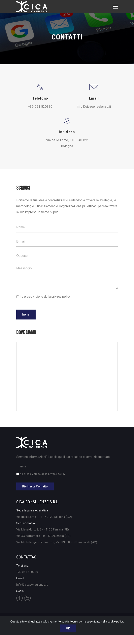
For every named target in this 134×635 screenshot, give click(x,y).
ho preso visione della (45, 296)
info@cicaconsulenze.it (94, 106)
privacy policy (61, 296)
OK (68, 628)
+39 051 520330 (40, 106)
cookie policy (115, 621)
